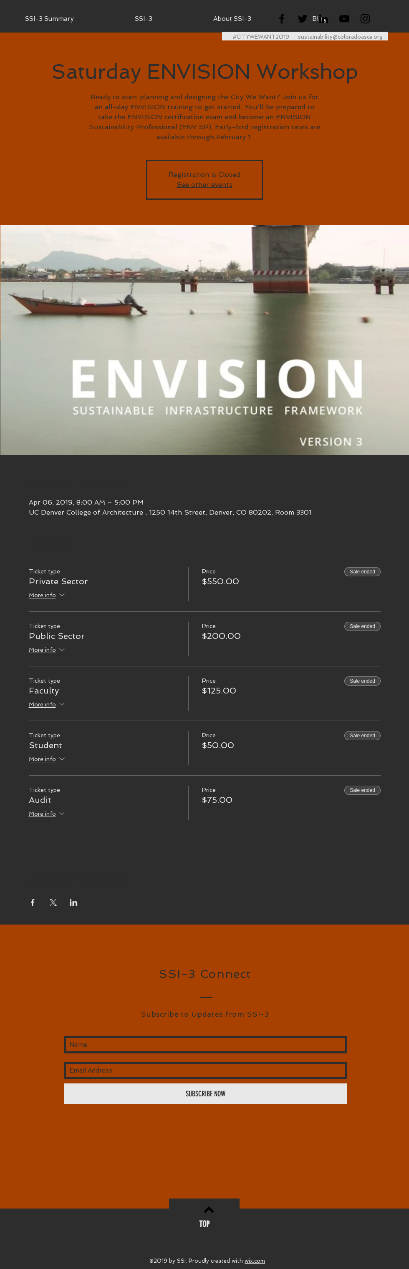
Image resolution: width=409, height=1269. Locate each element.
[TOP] (204, 1224)
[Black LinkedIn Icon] (323, 19)
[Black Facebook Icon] (281, 19)
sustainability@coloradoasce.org (340, 37)
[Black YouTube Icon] (344, 19)
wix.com (255, 1261)
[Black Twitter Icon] (302, 19)
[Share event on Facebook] (33, 902)
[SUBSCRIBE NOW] (205, 1093)
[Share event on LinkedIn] (74, 902)
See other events (204, 184)
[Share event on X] (53, 902)
